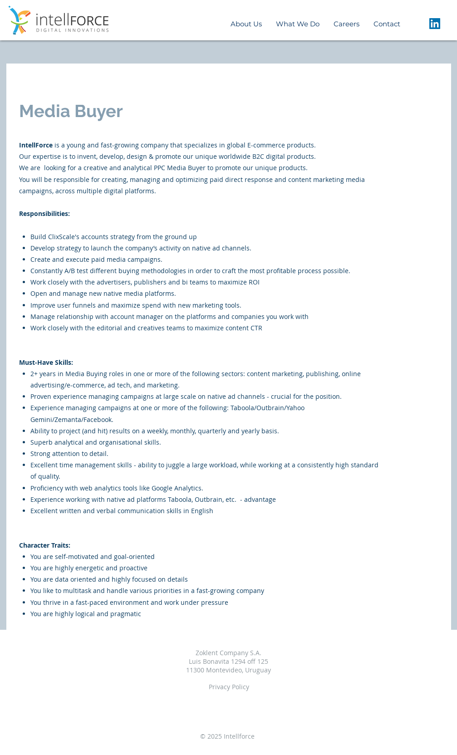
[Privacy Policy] (229, 687)
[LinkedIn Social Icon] (434, 23)
